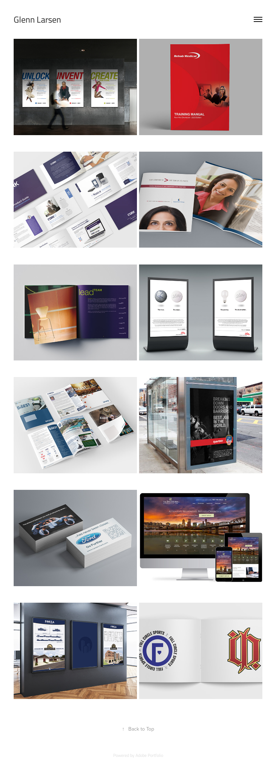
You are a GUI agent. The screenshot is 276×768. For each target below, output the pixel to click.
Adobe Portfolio (149, 755)
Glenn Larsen (37, 19)
